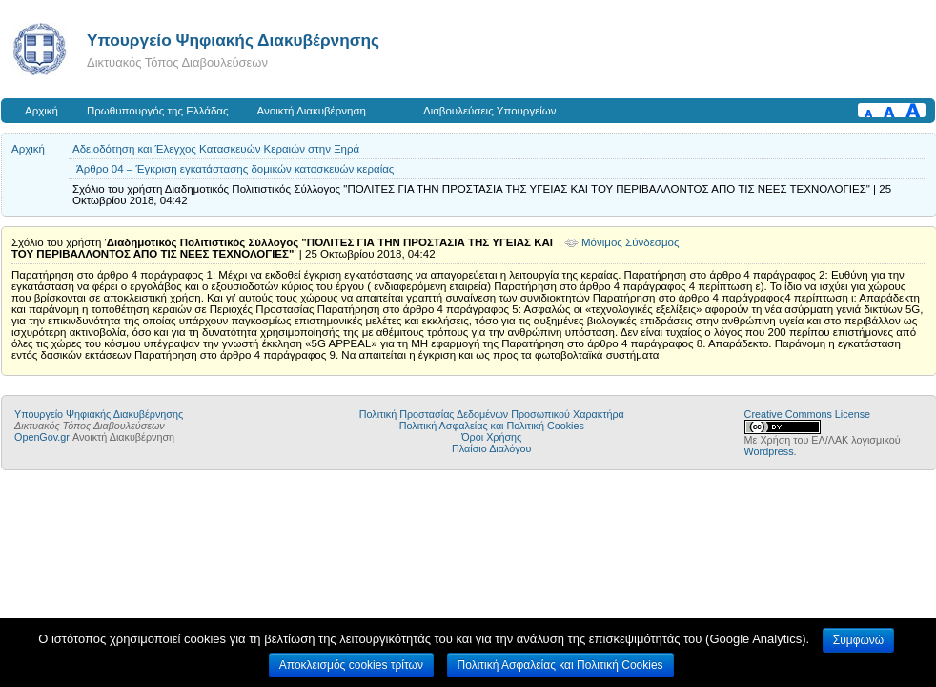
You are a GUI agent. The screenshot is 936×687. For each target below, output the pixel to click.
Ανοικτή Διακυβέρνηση (311, 110)
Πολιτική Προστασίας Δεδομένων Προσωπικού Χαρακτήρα (491, 414)
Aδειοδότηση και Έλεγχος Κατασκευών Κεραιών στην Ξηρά (215, 149)
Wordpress (769, 451)
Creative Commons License (807, 414)
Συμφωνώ (858, 640)
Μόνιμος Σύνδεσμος (630, 242)
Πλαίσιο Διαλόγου (491, 448)
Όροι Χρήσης (491, 437)
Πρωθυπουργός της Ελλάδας (158, 110)
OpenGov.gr (42, 437)
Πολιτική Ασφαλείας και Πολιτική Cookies (491, 425)
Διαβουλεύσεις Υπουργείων (490, 110)
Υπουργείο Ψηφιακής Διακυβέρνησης (233, 40)
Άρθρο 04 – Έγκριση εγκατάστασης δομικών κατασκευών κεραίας (235, 169)
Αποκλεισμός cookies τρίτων (351, 665)
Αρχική (41, 110)
